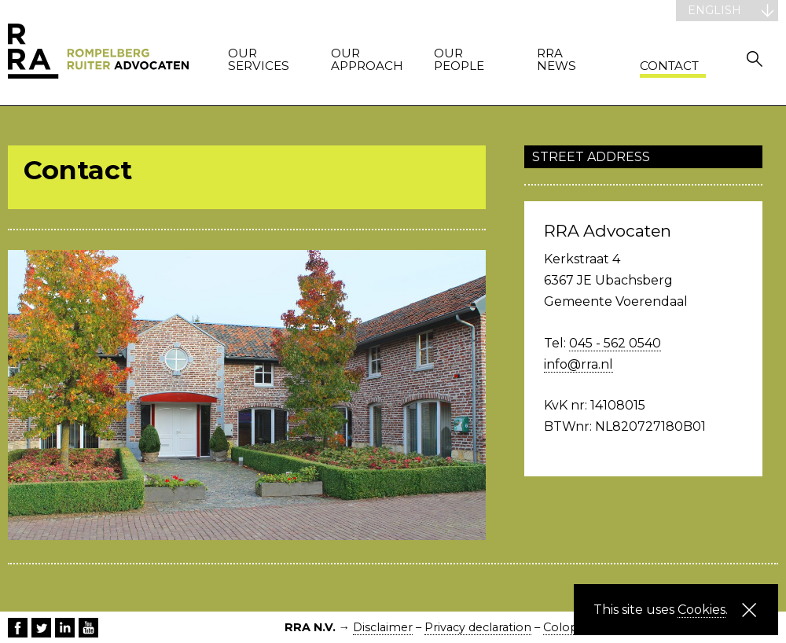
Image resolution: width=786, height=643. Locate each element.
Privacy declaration (477, 627)
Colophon (572, 627)
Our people (459, 60)
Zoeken (755, 58)
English (714, 10)
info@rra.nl (578, 364)
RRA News (556, 60)
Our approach (364, 60)
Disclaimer (383, 627)
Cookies (701, 609)
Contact (669, 66)
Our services (258, 60)
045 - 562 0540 (615, 343)
